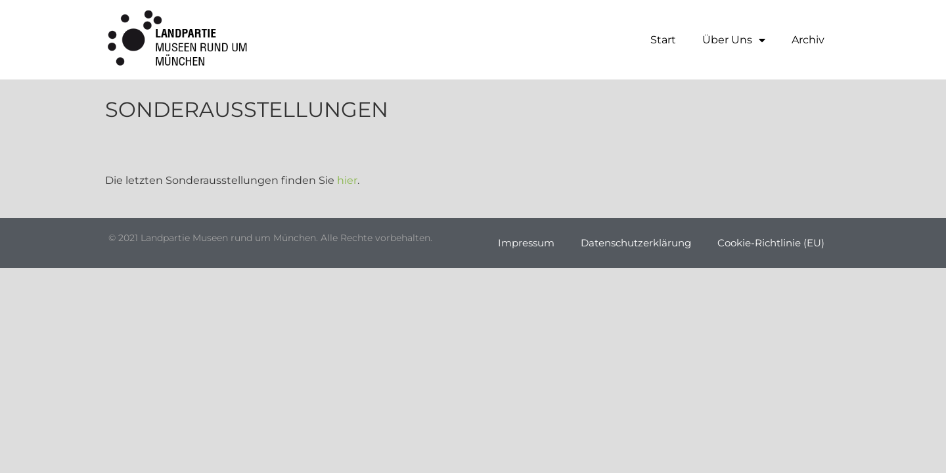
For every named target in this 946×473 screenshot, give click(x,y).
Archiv (808, 40)
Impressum (526, 242)
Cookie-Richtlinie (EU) (770, 242)
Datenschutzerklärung (636, 242)
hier (347, 180)
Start (663, 40)
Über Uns (733, 40)
